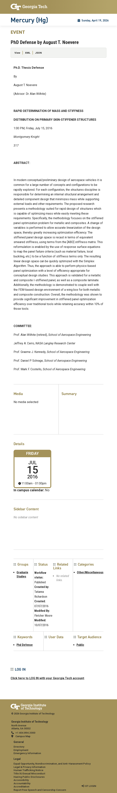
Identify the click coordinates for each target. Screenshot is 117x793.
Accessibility (21, 779)
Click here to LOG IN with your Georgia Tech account (47, 678)
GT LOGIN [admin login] (90, 785)
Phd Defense (25, 645)
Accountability (22, 783)
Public (80, 645)
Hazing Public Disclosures (29, 776)
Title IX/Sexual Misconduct (29, 773)
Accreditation (21, 786)
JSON (38, 52)
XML (27, 52)
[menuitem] (58, 748)
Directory (19, 746)
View (17, 52)
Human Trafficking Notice (28, 770)
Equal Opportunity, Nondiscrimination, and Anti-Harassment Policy (52, 763)
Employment (21, 749)
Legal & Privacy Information (30, 766)
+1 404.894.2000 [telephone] (25, 732)
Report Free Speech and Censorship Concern (40, 789)
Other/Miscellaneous (90, 572)
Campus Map (22, 736)
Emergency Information (27, 753)
